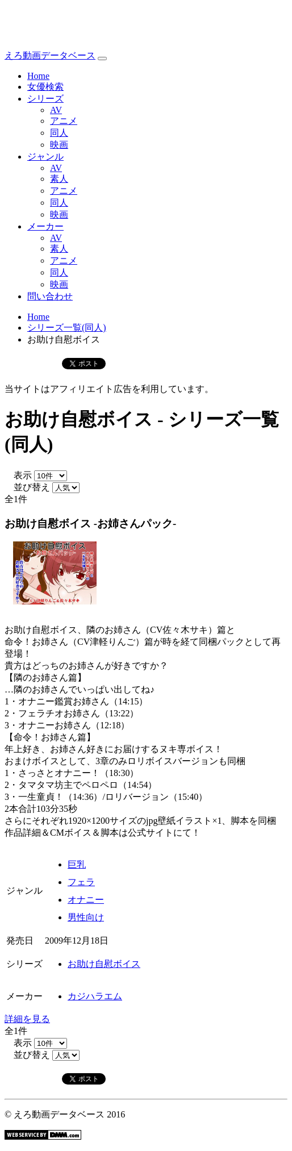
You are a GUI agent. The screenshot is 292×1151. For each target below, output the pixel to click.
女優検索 (45, 86)
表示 (18, 475)
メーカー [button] (45, 226)
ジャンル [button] (45, 156)
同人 (59, 132)
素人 (59, 179)
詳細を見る (27, 1019)
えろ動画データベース (50, 55)
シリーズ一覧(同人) (66, 327)
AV (56, 110)
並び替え (27, 487)
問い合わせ (50, 296)
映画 (59, 144)
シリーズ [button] (45, 98)
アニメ (63, 121)
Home (38, 76)
